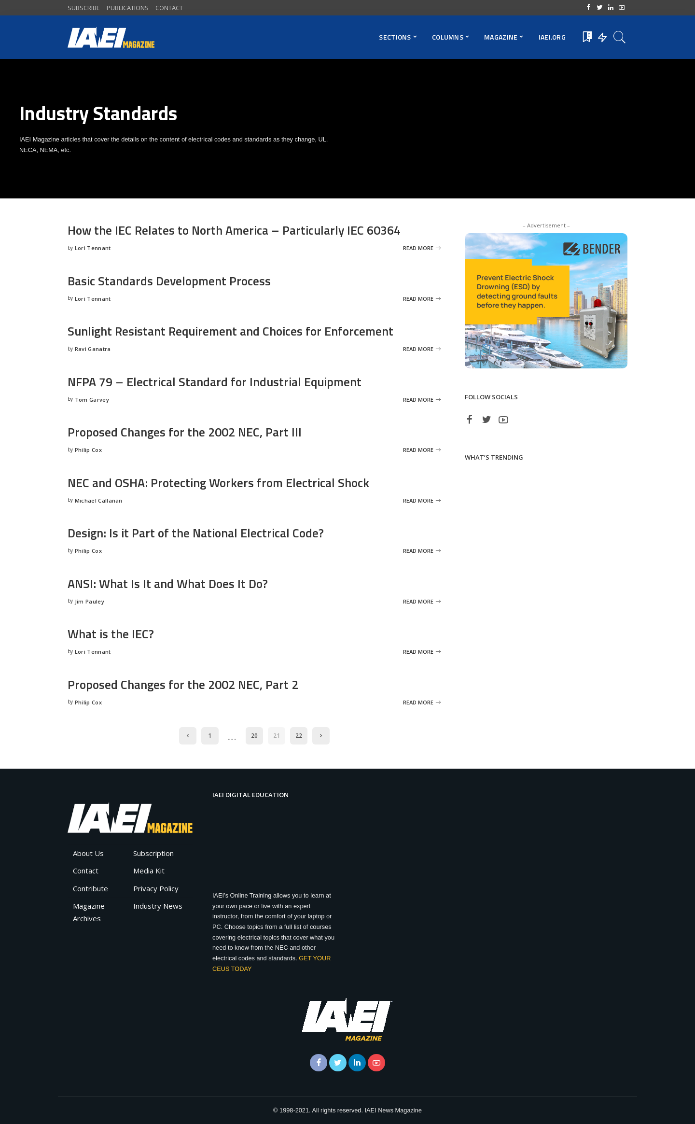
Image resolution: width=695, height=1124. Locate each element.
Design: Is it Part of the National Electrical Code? (199, 532)
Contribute (90, 888)
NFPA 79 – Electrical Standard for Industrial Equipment (218, 381)
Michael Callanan (99, 500)
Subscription (153, 853)
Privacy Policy (156, 888)
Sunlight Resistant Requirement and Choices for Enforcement (235, 331)
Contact (85, 870)
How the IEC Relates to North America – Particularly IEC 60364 (239, 230)
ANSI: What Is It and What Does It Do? (169, 583)
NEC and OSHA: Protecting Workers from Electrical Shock (222, 482)
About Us (88, 853)
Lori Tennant (93, 248)
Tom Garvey (92, 399)
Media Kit (149, 870)
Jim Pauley (89, 601)
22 (298, 735)
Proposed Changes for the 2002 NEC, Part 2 (186, 684)
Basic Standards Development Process (171, 280)
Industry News (157, 906)
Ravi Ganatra (93, 348)
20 (254, 735)
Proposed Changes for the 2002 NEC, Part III (187, 431)
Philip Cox (88, 449)
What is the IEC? (111, 633)
